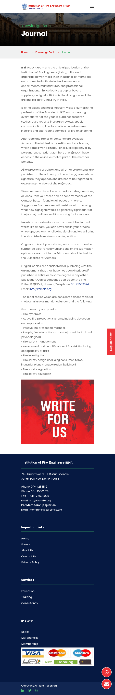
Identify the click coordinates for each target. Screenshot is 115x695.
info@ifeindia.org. (41, 289)
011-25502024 (79, 284)
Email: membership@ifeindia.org (41, 509)
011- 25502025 (39, 496)
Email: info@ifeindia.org (36, 500)
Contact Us (28, 556)
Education (27, 591)
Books (25, 632)
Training (26, 597)
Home (25, 538)
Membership (29, 644)
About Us (27, 550)
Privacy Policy (30, 562)
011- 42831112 (39, 487)
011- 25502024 (40, 491)
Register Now (111, 341)
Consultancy (29, 603)
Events (25, 544)
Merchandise (30, 638)
